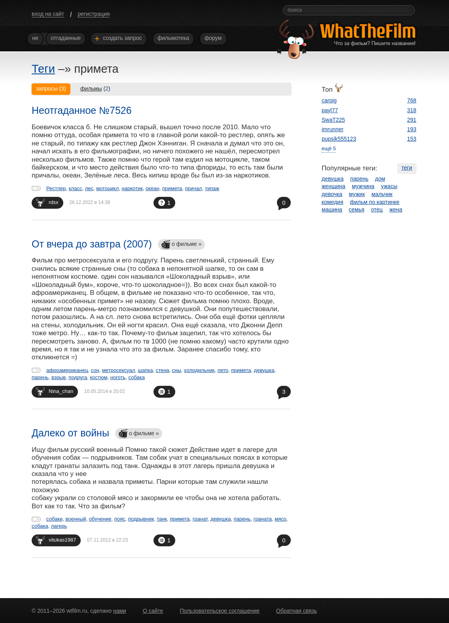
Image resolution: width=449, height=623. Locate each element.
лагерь (59, 526)
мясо (280, 519)
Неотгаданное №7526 (82, 110)
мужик (357, 194)
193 (411, 129)
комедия (332, 202)
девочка (332, 194)
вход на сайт (48, 14)
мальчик (381, 194)
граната (263, 519)
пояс (119, 519)
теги (407, 167)
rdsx (47, 202)
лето (223, 370)
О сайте (153, 611)
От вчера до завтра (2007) (92, 243)
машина (332, 209)
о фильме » (181, 245)
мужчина (363, 186)
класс (75, 188)
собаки (54, 519)
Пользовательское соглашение (220, 611)
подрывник (141, 519)
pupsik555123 (339, 139)
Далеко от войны (70, 432)
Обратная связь (296, 611)
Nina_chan (54, 391)
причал (193, 188)
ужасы (389, 186)
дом (380, 179)
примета (172, 188)
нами (119, 611)
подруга (77, 377)
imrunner (332, 129)
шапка (145, 370)
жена (395, 209)
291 (411, 120)
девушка (264, 370)
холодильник (199, 370)
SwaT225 (333, 120)
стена (162, 370)
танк (162, 519)
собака (137, 377)
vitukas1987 (56, 539)
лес (89, 188)
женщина (333, 186)
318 (411, 110)
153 (411, 139)
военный (75, 519)
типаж (212, 188)
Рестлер (56, 188)
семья (356, 209)
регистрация (94, 14)
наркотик (132, 188)
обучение (100, 519)
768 (411, 100)
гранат (200, 519)
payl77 (330, 110)
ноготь (118, 377)
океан (152, 188)
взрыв (58, 377)
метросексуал (118, 370)
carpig (329, 100)
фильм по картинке (375, 202)
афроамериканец (67, 370)
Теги (43, 68)
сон (95, 370)
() (95, 88)
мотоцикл (107, 188)
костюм (98, 377)
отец (377, 209)
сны (176, 370)
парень (40, 377)
